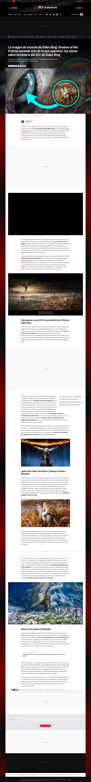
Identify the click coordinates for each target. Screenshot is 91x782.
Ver (46, 725)
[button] (29, 121)
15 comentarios (13, 66)
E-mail (25, 66)
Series (40, 14)
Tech (36, 14)
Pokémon (68, 36)
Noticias (27, 689)
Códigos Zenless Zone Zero (33, 774)
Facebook (18, 66)
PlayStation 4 (41, 689)
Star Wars (50, 36)
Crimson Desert (61, 36)
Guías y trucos (17, 14)
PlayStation (73, 36)
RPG (19, 36)
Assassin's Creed (25, 36)
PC (37, 689)
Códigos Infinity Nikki (22, 774)
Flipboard (23, 66)
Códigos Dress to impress (62, 774)
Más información (47, 780)
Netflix (54, 36)
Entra (73, 14)
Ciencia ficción (43, 36)
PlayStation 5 (48, 689)
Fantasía (32, 36)
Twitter (21, 66)
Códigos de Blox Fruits (73, 774)
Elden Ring (33, 689)
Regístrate (77, 14)
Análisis (10, 14)
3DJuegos (46, 7)
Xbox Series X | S (61, 689)
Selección (30, 14)
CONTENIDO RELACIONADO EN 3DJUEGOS (30, 652)
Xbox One (54, 689)
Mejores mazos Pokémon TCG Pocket (47, 774)
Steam (37, 36)
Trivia (24, 14)
